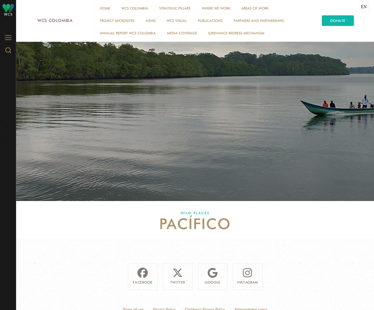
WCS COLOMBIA (134, 8)
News (150, 21)
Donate (337, 21)
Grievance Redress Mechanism (236, 33)
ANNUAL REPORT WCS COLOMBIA (128, 33)
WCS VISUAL (177, 21)
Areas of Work (255, 8)
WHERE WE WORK (216, 8)
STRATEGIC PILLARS (174, 8)
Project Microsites (117, 21)
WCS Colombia (55, 20)
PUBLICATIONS (210, 21)
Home (105, 8)
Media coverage (182, 33)
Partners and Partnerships (259, 21)
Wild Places (195, 213)
